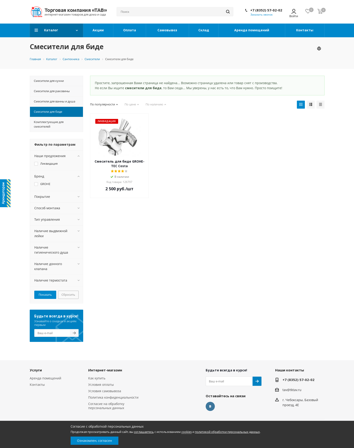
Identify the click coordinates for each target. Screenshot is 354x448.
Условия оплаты (101, 384)
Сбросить (68, 294)
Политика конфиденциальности (113, 397)
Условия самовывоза (104, 391)
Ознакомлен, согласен (94, 440)
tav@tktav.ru (291, 390)
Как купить (96, 378)
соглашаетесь (144, 432)
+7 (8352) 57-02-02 (266, 10)
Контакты (37, 384)
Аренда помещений (45, 378)
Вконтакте (210, 406)
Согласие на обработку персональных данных (106, 406)
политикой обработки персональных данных (227, 432)
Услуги (36, 370)
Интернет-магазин (105, 370)
